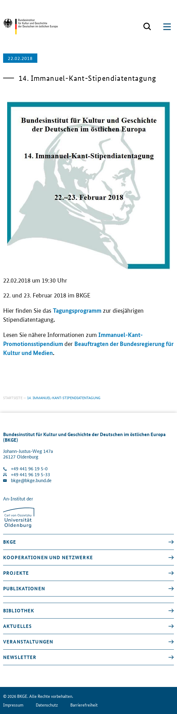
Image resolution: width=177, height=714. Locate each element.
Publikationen (24, 588)
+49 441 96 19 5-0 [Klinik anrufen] (29, 469)
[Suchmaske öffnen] (147, 27)
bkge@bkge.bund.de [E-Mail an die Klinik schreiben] (31, 480)
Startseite (12, 397)
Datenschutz (47, 705)
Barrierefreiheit (84, 705)
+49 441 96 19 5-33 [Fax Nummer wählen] (30, 474)
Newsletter (19, 657)
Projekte (16, 572)
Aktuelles (17, 626)
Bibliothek (18, 610)
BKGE (9, 541)
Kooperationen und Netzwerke (48, 557)
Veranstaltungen (28, 641)
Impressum (13, 705)
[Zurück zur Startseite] (30, 27)
